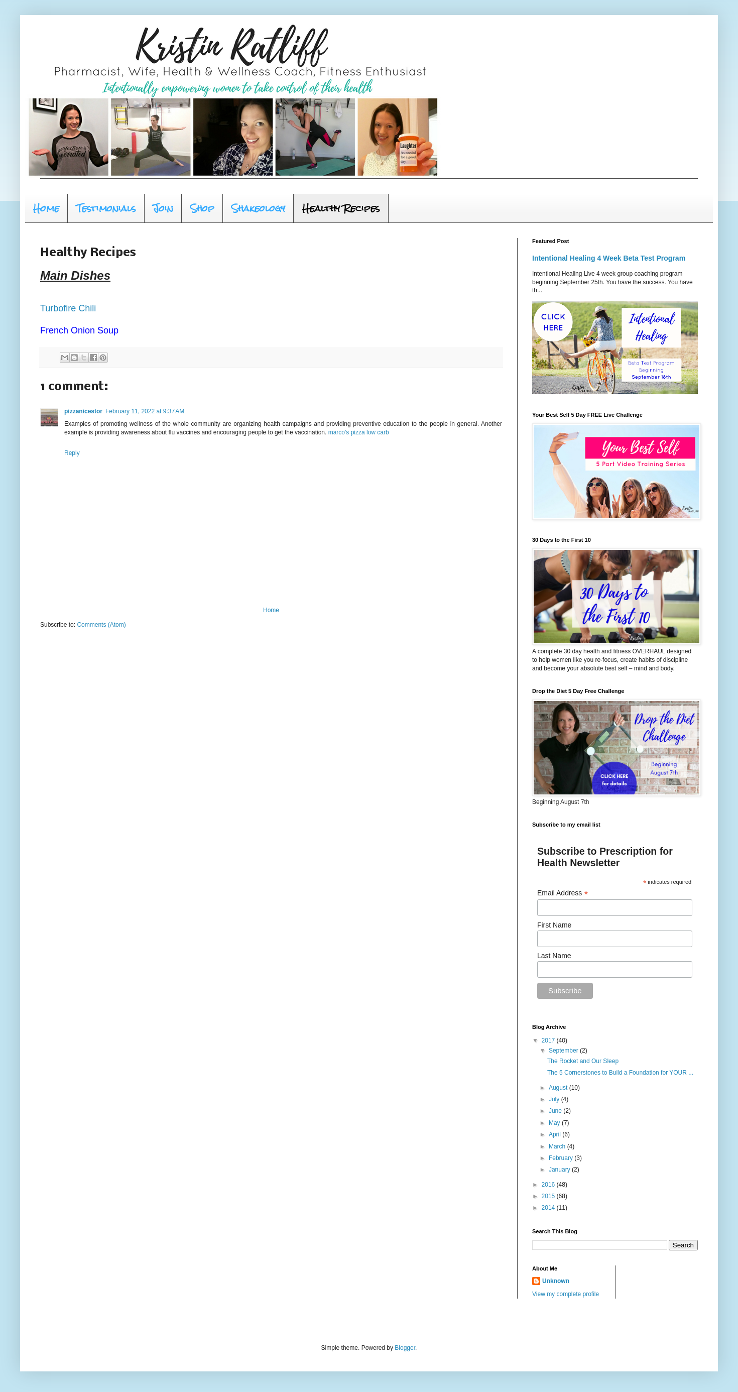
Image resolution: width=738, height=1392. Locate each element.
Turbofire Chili (68, 308)
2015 (549, 1196)
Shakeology (258, 208)
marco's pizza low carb (358, 432)
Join (163, 208)
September (564, 1050)
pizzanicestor (83, 411)
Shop (202, 208)
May (555, 1122)
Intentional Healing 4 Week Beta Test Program (608, 258)
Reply (72, 452)
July (555, 1099)
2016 (549, 1184)
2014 (549, 1207)
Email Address (562, 893)
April (555, 1134)
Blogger (405, 1347)
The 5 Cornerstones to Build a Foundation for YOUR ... (620, 1072)
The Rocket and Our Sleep (583, 1061)
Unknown (555, 1281)
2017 (549, 1040)
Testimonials (106, 208)
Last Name (554, 956)
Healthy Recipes (341, 208)
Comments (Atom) (101, 624)
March (558, 1146)
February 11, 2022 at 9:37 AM (144, 411)
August (559, 1087)
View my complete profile (565, 1294)
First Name (554, 925)
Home (46, 208)
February (561, 1158)
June (556, 1110)
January (560, 1169)
